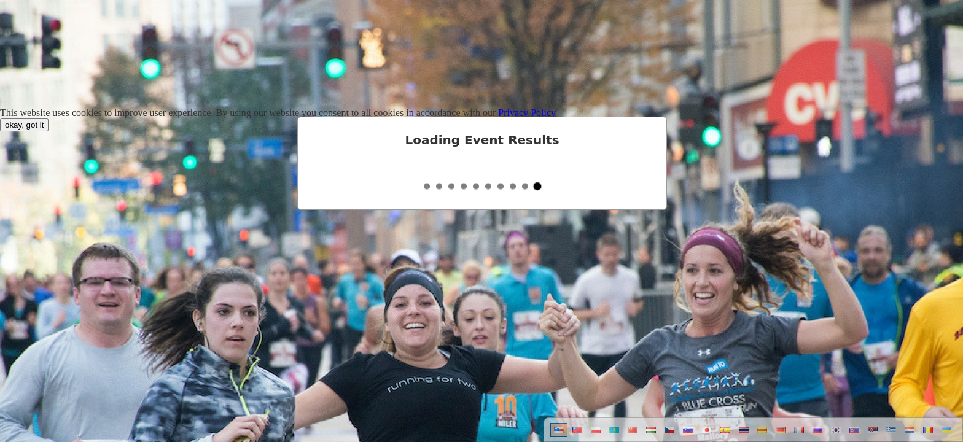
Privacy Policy (527, 112)
